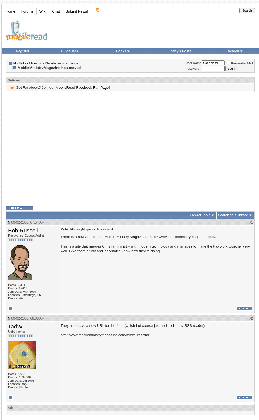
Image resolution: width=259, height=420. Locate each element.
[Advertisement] (52, 149)
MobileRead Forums (27, 63)
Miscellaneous (54, 63)
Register (22, 51)
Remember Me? (240, 63)
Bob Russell (23, 230)
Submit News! (77, 11)
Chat (56, 11)
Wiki (42, 11)
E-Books (121, 51)
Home (10, 11)
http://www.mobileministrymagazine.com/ (182, 237)
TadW (15, 326)
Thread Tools (200, 215)
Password (192, 68)
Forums (27, 11)
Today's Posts (180, 51)
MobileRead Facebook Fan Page (82, 87)
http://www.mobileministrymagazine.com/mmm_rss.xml (105, 335)
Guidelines (69, 51)
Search (235, 51)
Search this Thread (233, 215)
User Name (193, 62)
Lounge (73, 63)
